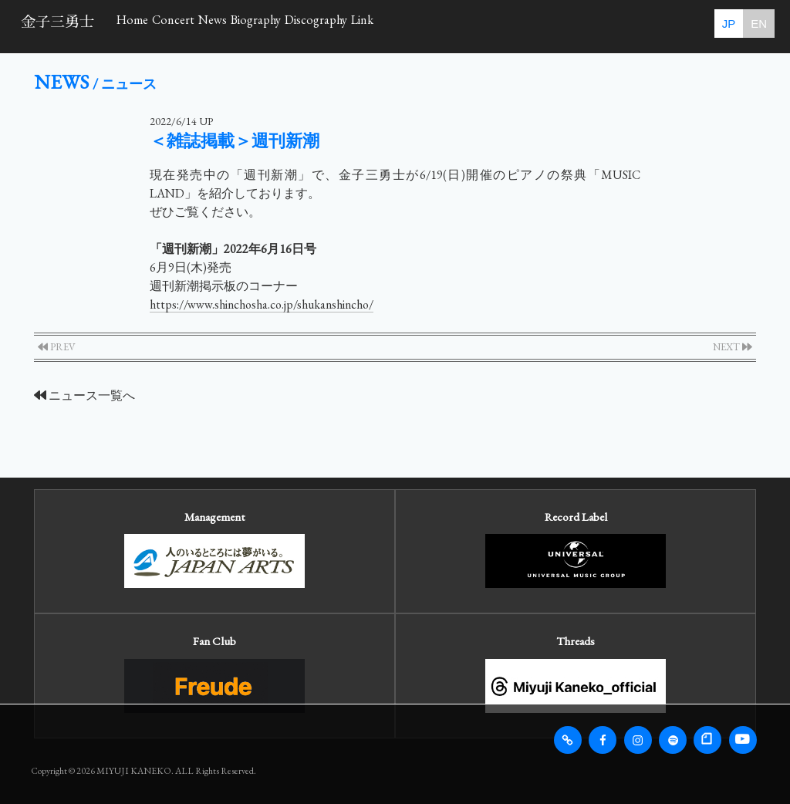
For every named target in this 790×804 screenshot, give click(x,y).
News (290, 25)
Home (148, 25)
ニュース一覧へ (84, 395)
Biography (365, 25)
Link (540, 25)
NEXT (732, 346)
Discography (460, 25)
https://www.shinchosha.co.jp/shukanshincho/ (261, 304)
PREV (57, 346)
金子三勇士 (57, 22)
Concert (220, 25)
